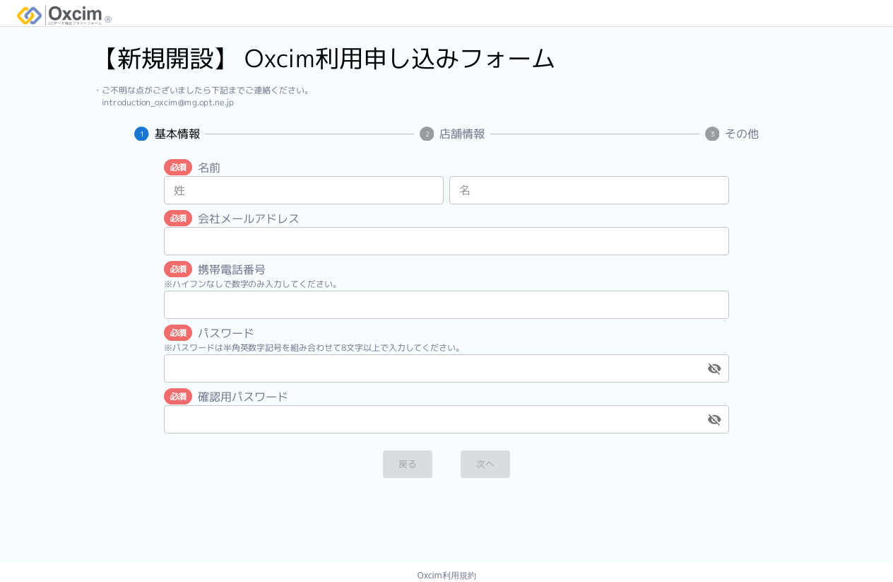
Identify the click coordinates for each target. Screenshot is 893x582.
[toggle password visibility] (715, 369)
